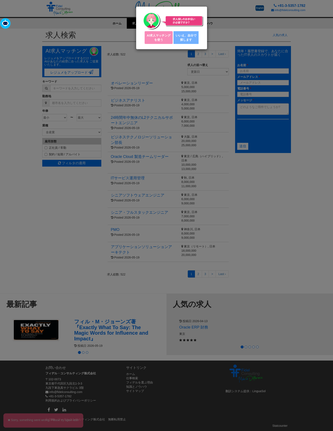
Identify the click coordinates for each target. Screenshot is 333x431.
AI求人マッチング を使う (159, 37)
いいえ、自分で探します (186, 37)
